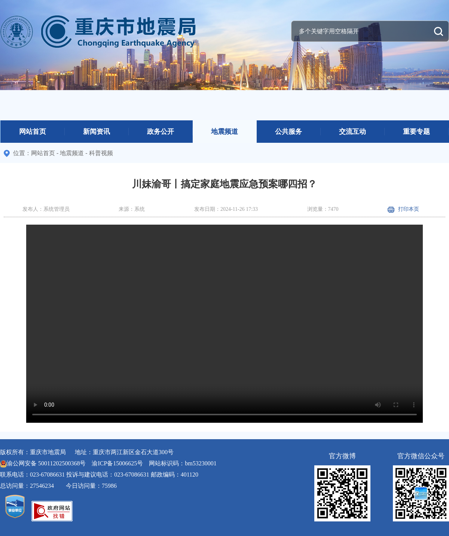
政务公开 (160, 131)
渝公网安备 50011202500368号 (46, 463)
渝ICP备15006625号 (117, 463)
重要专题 (416, 131)
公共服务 (288, 131)
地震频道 (224, 131)
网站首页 (32, 131)
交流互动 (352, 131)
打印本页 (403, 209)
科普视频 (101, 153)
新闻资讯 (96, 131)
